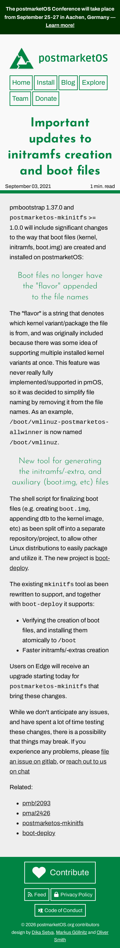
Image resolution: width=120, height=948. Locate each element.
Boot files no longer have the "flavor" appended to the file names (60, 286)
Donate (46, 98)
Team (20, 98)
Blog (68, 82)
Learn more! (60, 25)
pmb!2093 (36, 803)
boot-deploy (38, 833)
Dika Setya (43, 932)
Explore (93, 82)
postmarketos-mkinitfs (53, 823)
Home (21, 82)
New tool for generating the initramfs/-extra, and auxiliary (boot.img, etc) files (60, 472)
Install (46, 82)
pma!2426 (36, 813)
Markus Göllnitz (71, 932)
